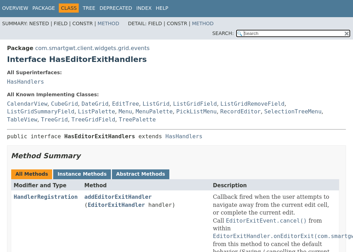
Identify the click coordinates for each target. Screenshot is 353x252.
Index (144, 8)
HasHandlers (25, 81)
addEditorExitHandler (118, 197)
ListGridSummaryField (41, 111)
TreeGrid (54, 119)
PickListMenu (196, 111)
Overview (15, 8)
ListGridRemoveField (252, 103)
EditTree (125, 103)
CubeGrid (64, 103)
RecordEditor (240, 111)
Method (108, 23)
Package (44, 8)
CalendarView (27, 103)
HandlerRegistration (46, 197)
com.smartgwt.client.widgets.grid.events (92, 48)
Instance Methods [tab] (81, 174)
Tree (89, 8)
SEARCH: (223, 33)
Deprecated (115, 8)
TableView (22, 119)
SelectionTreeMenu (293, 111)
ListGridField (195, 103)
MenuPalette (154, 111)
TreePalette (137, 119)
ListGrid (155, 103)
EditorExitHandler (116, 205)
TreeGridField (93, 119)
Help (162, 8)
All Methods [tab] (31, 174)
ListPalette (96, 111)
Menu (125, 111)
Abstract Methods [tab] (140, 174)
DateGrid (95, 103)
